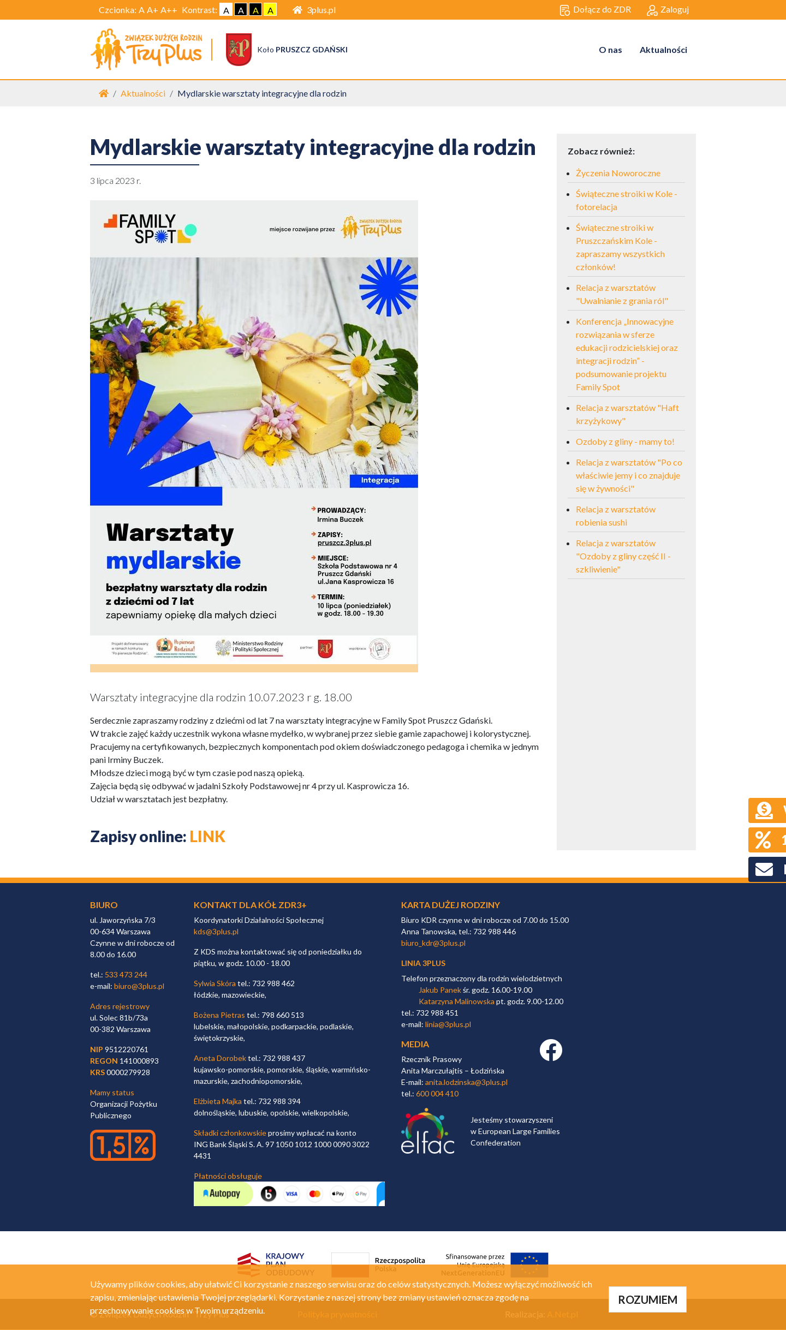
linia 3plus (423, 963)
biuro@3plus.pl (139, 986)
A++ (168, 9)
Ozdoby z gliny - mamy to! (625, 442)
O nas (610, 49)
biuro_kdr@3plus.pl (433, 943)
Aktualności (663, 49)
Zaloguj (668, 10)
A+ (152, 9)
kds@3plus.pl (216, 932)
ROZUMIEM (647, 1299)
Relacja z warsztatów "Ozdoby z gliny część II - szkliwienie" (623, 556)
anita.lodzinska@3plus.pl (466, 1082)
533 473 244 (126, 975)
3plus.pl (314, 9)
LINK (207, 836)
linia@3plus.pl (448, 1024)
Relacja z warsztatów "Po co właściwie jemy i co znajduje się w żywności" (629, 475)
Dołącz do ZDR (595, 10)
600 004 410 (437, 1094)
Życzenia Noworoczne (618, 173)
